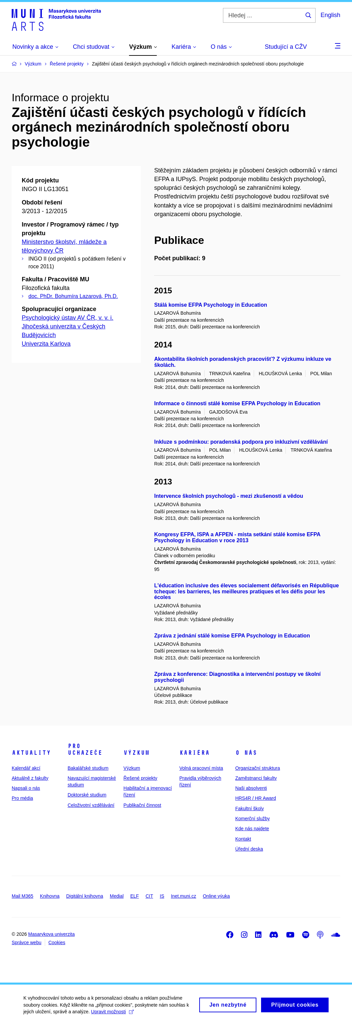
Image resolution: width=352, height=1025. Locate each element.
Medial (117, 896)
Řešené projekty (140, 778)
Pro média (22, 798)
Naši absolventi (251, 788)
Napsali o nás (26, 788)
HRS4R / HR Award (255, 798)
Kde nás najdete (252, 828)
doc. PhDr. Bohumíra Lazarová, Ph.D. (73, 296)
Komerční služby (252, 818)
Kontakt (243, 839)
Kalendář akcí (26, 768)
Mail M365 (22, 896)
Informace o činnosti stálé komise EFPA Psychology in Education (237, 403)
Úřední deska (249, 849)
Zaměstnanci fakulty (256, 778)
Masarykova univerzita (51, 934)
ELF (134, 896)
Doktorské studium (87, 794)
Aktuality (31, 752)
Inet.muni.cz (183, 896)
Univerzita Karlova (46, 343)
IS (162, 896)
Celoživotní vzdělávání (91, 805)
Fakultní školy (249, 808)
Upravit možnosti (112, 1014)
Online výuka (216, 896)
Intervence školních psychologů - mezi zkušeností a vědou (228, 496)
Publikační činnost (142, 805)
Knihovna (50, 896)
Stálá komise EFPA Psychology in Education (210, 305)
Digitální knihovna (84, 896)
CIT (149, 896)
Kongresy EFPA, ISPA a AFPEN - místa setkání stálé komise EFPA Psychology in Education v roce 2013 (237, 537)
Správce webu (26, 942)
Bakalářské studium (88, 768)
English (330, 15)
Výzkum (136, 752)
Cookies (57, 942)
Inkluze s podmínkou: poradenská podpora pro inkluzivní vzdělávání (241, 442)
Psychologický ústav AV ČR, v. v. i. (67, 317)
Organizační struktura (257, 768)
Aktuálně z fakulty (30, 778)
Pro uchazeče (85, 749)
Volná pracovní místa (201, 768)
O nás (246, 752)
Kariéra (194, 752)
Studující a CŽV (286, 46)
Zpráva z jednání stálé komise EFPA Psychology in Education (232, 635)
